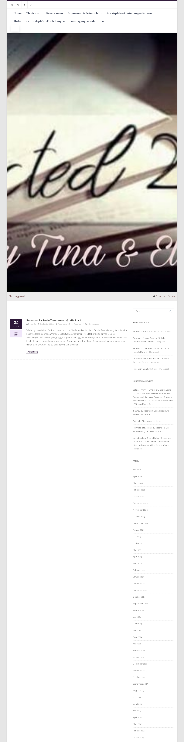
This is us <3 (33, 13)
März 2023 (137, 724)
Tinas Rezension (75, 501)
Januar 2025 (138, 577)
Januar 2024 (138, 657)
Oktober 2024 (139, 597)
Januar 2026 (138, 496)
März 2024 (138, 644)
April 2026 (138, 476)
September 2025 (140, 523)
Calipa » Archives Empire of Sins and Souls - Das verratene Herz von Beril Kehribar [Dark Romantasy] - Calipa (152, 393)
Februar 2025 (139, 570)
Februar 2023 (139, 731)
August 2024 (138, 610)
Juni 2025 (137, 543)
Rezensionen (54, 13)
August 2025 (138, 530)
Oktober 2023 (139, 677)
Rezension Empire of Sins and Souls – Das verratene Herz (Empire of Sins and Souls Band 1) (153, 400)
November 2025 (140, 510)
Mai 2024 (137, 630)
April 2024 (137, 637)
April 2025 (137, 557)
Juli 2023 (137, 697)
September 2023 (140, 684)
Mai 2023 (137, 711)
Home (17, 13)
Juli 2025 (137, 537)
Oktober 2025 (139, 516)
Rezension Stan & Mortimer (145, 369)
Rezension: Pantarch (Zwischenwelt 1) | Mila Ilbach (53, 497)
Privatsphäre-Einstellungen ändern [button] (129, 13)
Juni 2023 (137, 704)
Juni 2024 (137, 624)
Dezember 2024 (140, 583)
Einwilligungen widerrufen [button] (86, 21)
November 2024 (140, 590)
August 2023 (138, 690)
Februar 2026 (139, 490)
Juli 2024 (137, 617)
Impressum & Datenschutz (85, 13)
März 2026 (138, 483)
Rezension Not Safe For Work (146, 331)
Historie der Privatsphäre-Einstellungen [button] (39, 21)
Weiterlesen (32, 528)
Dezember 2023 (140, 664)
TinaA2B (136, 411)
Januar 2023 (138, 737)
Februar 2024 (139, 650)
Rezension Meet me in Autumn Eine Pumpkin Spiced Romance (151, 445)
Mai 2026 (137, 470)
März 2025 (137, 563)
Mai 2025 (137, 550)
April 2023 (137, 717)
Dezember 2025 (140, 503)
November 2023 (140, 670)
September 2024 (140, 603)
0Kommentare (93, 501)
